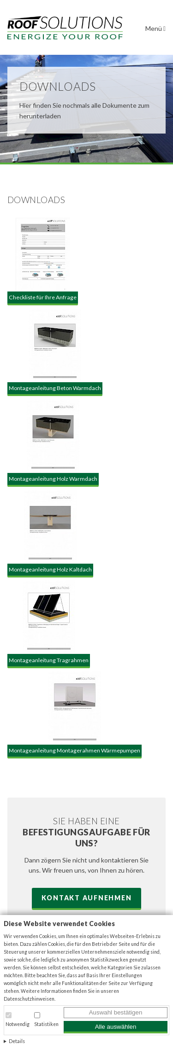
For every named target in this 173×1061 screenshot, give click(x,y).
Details (17, 1041)
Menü (155, 28)
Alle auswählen (116, 1026)
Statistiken (46, 1024)
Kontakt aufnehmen (87, 898)
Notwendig (18, 1024)
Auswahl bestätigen (116, 1012)
